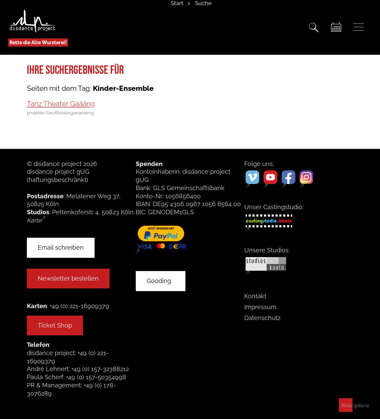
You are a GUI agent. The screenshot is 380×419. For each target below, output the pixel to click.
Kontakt (255, 296)
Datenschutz (262, 317)
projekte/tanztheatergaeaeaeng (60, 113)
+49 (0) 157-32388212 (100, 368)
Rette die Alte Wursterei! (38, 42)
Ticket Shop (55, 325)
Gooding (159, 280)
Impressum (260, 307)
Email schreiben (61, 247)
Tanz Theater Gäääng (61, 104)
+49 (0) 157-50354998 (96, 377)
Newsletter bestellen (68, 278)
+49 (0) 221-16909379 (79, 305)
